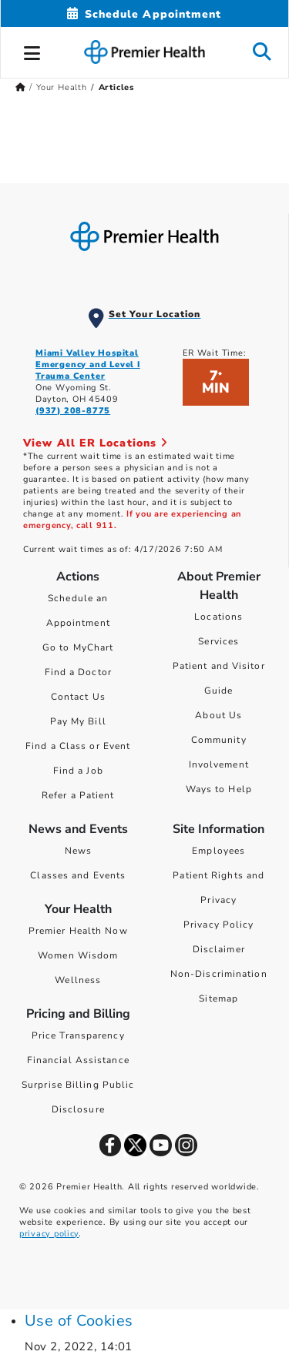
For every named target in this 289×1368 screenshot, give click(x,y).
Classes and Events (78, 875)
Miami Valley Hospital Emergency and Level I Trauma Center (87, 364)
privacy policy (49, 1233)
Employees (218, 851)
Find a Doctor (78, 672)
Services (218, 641)
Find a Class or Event (77, 746)
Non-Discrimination (218, 974)
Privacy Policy (218, 924)
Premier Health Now (78, 931)
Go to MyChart (77, 647)
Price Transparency (78, 1035)
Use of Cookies (79, 1320)
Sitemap (218, 998)
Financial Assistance (78, 1060)
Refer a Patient (78, 795)
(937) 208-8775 (72, 410)
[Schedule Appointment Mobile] (144, 14)
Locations (218, 616)
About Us (218, 715)
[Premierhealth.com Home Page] (20, 87)
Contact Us (78, 697)
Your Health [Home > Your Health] (61, 87)
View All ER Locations (95, 443)
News (78, 851)
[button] (32, 51)
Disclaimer (219, 949)
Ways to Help (219, 789)
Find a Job (78, 770)
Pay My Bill (78, 721)
